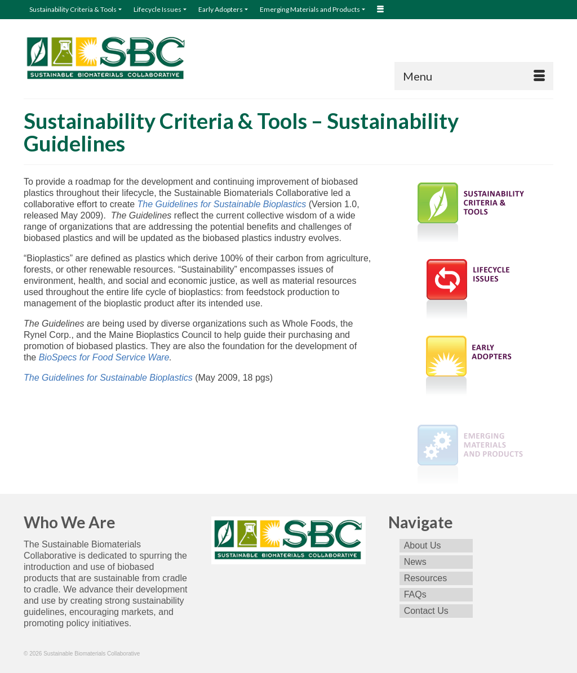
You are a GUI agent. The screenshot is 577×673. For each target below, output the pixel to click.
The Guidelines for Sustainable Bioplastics (222, 204)
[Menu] (473, 76)
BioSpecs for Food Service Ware (102, 357)
